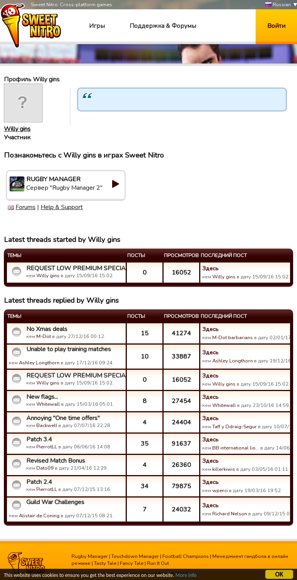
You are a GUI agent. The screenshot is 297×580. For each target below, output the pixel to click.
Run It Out (158, 563)
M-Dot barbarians (232, 337)
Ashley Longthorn (39, 362)
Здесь (210, 268)
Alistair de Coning (39, 515)
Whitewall (48, 404)
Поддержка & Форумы (163, 26)
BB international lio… (235, 447)
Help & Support (62, 207)
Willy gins (17, 129)
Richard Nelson (229, 513)
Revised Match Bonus (55, 460)
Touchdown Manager (135, 556)
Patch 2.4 (39, 482)
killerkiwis (223, 469)
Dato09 (45, 468)
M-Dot (43, 336)
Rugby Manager (90, 556)
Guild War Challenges (55, 502)
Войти (276, 26)
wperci (220, 490)
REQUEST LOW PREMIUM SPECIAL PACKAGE (75, 268)
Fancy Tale (131, 563)
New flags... (42, 397)
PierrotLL (46, 446)
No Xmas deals (46, 329)
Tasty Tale (105, 563)
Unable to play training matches (68, 349)
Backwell (46, 425)
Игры (97, 26)
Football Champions (185, 556)
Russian (278, 5)
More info (186, 576)
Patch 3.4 (39, 439)
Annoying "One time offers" (63, 418)
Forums (25, 207)
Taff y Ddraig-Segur (234, 426)
